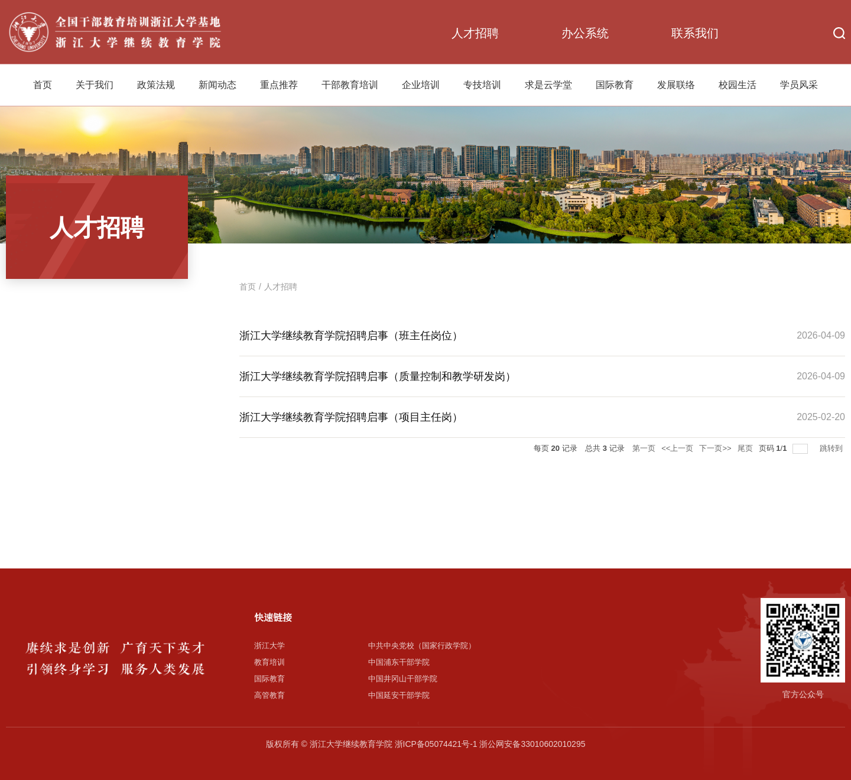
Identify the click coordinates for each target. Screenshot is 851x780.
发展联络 (676, 85)
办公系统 (585, 33)
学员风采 (799, 85)
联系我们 (695, 33)
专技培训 (482, 85)
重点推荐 (279, 85)
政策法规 (156, 85)
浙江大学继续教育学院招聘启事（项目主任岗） (351, 417)
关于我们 (94, 85)
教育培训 (269, 662)
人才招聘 (475, 33)
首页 (42, 85)
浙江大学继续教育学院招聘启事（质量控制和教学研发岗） (377, 376)
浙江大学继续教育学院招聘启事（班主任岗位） (351, 336)
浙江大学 (269, 645)
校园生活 (737, 85)
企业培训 (421, 85)
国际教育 (615, 85)
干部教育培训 (349, 85)
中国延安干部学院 (399, 695)
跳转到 (832, 448)
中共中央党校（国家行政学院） (422, 645)
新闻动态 (217, 85)
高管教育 (269, 695)
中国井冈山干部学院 (402, 678)
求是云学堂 (548, 85)
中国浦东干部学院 (399, 662)
